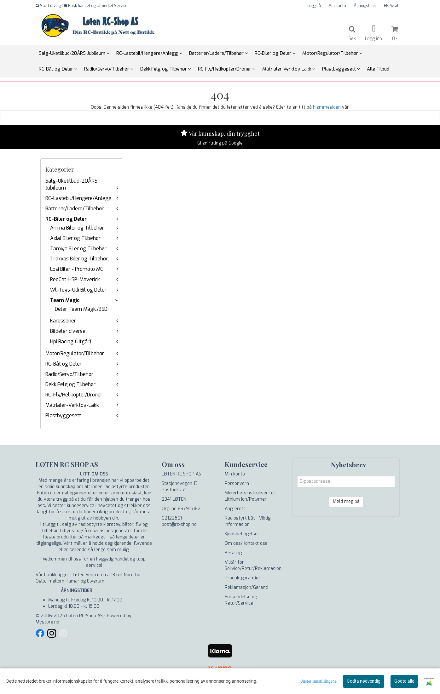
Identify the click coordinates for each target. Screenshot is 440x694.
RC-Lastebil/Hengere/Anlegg (78, 198)
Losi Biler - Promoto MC (76, 269)
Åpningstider (365, 5)
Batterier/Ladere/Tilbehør (74, 208)
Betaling (233, 553)
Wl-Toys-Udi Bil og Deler (78, 290)
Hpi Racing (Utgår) (70, 341)
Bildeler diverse (67, 331)
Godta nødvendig (363, 681)
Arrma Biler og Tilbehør (77, 228)
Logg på (314, 5)
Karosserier (63, 320)
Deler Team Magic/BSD (81, 309)
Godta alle (404, 681)
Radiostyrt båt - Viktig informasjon (247, 521)
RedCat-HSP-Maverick (75, 279)
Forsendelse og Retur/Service (241, 600)
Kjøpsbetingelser (242, 534)
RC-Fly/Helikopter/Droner (73, 394)
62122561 (172, 518)
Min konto (337, 5)
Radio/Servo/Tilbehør (69, 374)
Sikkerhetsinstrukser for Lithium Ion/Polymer (250, 496)
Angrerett (235, 509)
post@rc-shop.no (179, 524)
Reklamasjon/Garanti (246, 587)
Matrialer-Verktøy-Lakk (72, 405)
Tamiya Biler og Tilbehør (78, 248)
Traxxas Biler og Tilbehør (79, 258)
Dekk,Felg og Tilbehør (70, 384)
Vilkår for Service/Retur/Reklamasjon (253, 565)
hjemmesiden (327, 107)
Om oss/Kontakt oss (246, 543)
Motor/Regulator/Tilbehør (74, 353)
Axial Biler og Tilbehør (75, 238)
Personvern (237, 483)
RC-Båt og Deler (63, 364)
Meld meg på (346, 501)
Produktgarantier (242, 578)
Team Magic (64, 300)
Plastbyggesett (63, 415)
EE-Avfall (392, 5)
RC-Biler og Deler (66, 219)
